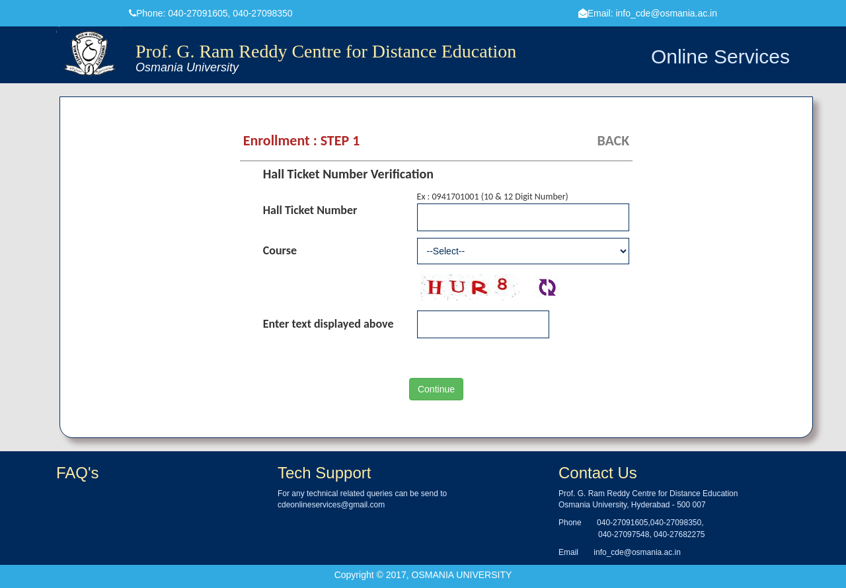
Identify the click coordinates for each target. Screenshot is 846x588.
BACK (613, 140)
